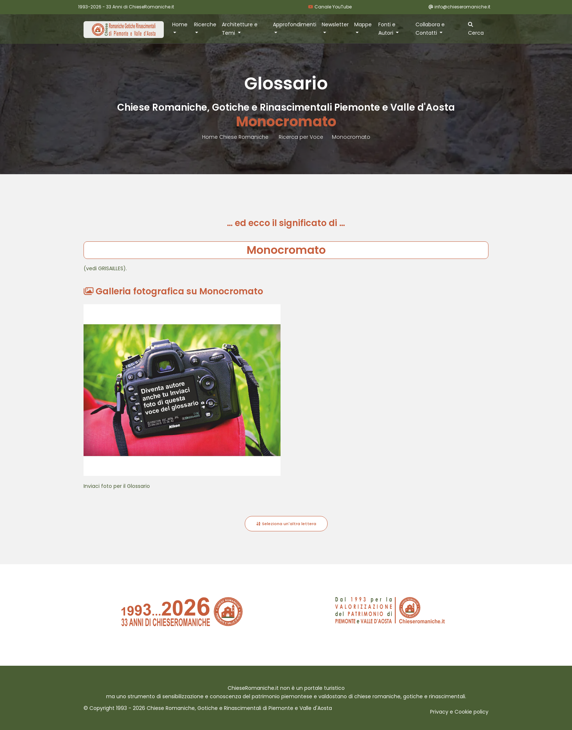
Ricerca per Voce (301, 137)
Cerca (476, 29)
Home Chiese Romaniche (236, 137)
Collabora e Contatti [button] (430, 29)
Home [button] (180, 24)
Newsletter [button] (335, 24)
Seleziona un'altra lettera (286, 524)
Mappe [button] (363, 24)
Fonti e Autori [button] (386, 29)
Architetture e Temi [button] (240, 29)
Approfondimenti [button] (294, 24)
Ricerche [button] (205, 24)
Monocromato (351, 137)
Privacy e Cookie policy (459, 711)
